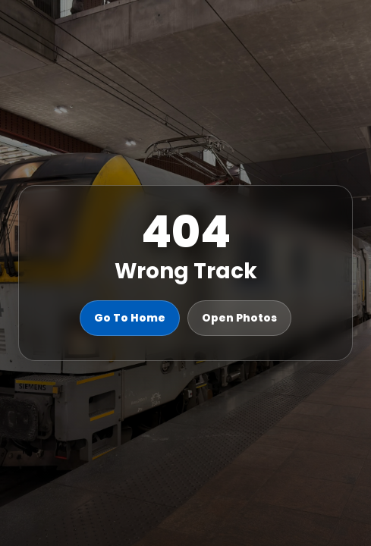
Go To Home (129, 317)
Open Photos (239, 317)
